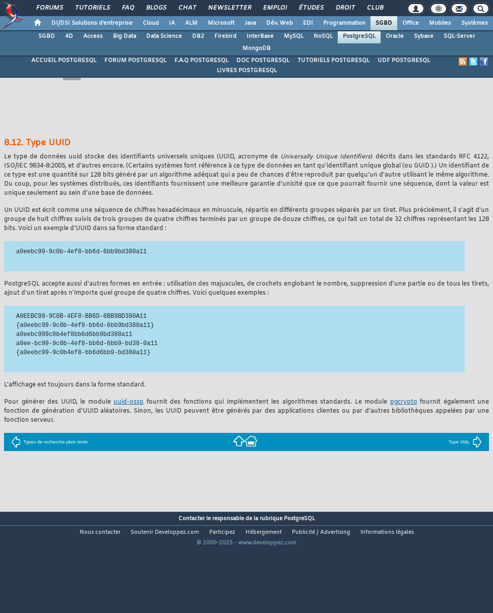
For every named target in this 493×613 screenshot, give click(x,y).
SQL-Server (459, 36)
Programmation (344, 23)
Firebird (225, 36)
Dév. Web (279, 23)
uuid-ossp (128, 402)
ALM (191, 23)
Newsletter (229, 8)
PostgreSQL (359, 36)
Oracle (395, 36)
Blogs (156, 8)
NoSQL (323, 36)
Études (310, 8)
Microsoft (221, 23)
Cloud (151, 23)
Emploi (274, 8)
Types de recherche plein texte (49, 441)
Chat (187, 8)
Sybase (424, 36)
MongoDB (256, 48)
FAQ (127, 8)
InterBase (260, 36)
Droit (344, 8)
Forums (49, 8)
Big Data (124, 36)
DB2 (198, 36)
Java (250, 23)
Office (410, 23)
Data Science (164, 36)
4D (69, 36)
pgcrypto (403, 402)
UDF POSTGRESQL (404, 60)
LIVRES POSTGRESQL (247, 70)
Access (93, 36)
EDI (308, 23)
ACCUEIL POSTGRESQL (63, 60)
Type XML (465, 441)
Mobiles (440, 23)
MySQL (293, 36)
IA (172, 23)
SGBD (384, 23)
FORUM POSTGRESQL (135, 60)
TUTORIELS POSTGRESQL (333, 60)
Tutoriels (92, 8)
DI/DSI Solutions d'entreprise (92, 23)
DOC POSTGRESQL (262, 60)
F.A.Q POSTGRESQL (201, 60)
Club (374, 8)
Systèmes (474, 23)
